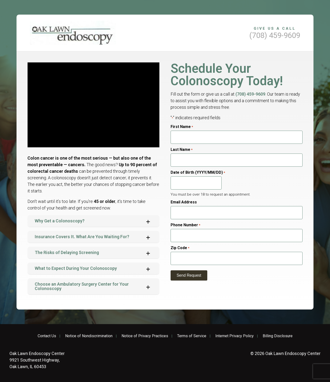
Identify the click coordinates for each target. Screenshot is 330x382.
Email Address (184, 202)
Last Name (181, 150)
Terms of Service (191, 336)
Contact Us (47, 336)
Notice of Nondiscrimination (89, 336)
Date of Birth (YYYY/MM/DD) (198, 172)
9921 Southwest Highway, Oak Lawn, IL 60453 (37, 360)
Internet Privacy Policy (234, 336)
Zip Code (180, 248)
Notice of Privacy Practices (145, 336)
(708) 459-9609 (250, 94)
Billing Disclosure (278, 336)
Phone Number (185, 225)
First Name (182, 127)
